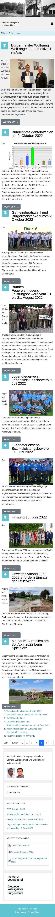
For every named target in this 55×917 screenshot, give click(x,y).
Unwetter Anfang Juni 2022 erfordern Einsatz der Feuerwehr (29, 577)
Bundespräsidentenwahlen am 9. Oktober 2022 (32, 134)
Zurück (15, 743)
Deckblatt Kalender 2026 (22, 852)
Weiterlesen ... (10, 122)
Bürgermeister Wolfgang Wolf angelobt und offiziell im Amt (31, 48)
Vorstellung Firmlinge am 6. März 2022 (24, 711)
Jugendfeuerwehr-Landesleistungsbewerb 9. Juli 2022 (32, 379)
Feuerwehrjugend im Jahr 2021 (20, 736)
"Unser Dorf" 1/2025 (20, 845)
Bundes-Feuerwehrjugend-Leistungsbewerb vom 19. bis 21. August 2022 (32, 292)
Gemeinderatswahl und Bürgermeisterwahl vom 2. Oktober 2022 (32, 215)
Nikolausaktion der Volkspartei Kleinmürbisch (26, 714)
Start (6, 743)
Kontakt (33, 909)
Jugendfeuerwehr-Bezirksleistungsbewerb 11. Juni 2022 (30, 448)
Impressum (23, 909)
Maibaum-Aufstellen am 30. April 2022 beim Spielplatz (30, 644)
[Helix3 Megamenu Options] (52, 23)
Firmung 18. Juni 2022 (29, 517)
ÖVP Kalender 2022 (15, 718)
